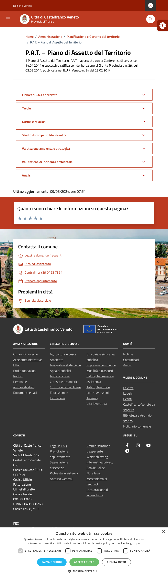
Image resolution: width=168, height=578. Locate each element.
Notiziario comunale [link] (137, 426)
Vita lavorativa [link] (97, 403)
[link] (162, 25)
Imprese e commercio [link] (101, 365)
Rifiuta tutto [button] (116, 562)
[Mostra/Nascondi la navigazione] (8, 18)
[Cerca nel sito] (150, 19)
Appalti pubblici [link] (60, 370)
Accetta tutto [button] (84, 562)
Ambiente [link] (56, 359)
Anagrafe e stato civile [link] (65, 365)
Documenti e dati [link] (25, 392)
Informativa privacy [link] (100, 462)
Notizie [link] (128, 354)
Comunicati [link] (131, 359)
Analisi (27, 175)
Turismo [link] (92, 398)
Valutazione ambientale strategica (46, 148)
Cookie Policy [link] (96, 467)
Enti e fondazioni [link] (24, 370)
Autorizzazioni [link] (60, 376)
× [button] (163, 531)
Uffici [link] (16, 365)
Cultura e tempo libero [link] (65, 387)
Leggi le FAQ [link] (58, 445)
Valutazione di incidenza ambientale (47, 161)
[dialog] (84, 552)
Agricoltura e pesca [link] (63, 354)
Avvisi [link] (127, 365)
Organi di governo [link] (25, 354)
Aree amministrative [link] (27, 359)
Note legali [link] (94, 473)
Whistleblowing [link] (97, 456)
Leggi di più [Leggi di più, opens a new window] (133, 543)
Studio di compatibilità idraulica (44, 135)
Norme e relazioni (34, 121)
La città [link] (128, 387)
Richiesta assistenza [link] (64, 473)
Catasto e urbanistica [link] (64, 381)
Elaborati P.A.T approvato (39, 94)
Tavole (26, 108)
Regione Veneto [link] (22, 5)
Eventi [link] (127, 398)
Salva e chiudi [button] (52, 562)
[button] (84, 571)
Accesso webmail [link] (61, 478)
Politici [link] (18, 376)
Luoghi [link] (128, 393)
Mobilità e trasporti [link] (100, 370)
